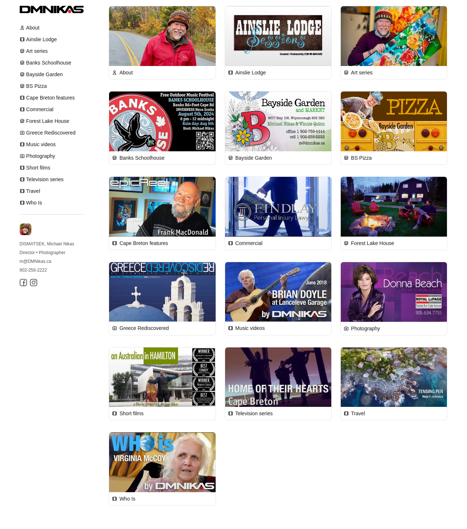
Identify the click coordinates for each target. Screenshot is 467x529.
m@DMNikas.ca (35, 261)
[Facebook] (23, 282)
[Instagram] (33, 282)
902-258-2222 (33, 270)
